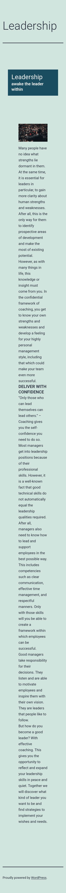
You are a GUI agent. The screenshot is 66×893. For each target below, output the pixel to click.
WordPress (38, 877)
